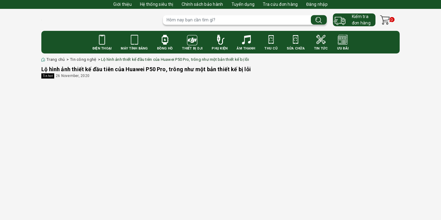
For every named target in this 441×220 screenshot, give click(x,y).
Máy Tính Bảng (134, 48)
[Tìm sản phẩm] (245, 20)
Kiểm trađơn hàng (361, 19)
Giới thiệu (122, 4)
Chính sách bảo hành (202, 4)
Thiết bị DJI (192, 48)
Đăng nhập (317, 4)
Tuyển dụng (243, 4)
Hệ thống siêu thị (156, 4)
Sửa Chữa (296, 48)
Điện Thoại (102, 48)
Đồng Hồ (165, 48)
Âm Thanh (246, 48)
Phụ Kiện (220, 48)
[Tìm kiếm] (319, 20)
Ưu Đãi (343, 48)
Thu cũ (270, 48)
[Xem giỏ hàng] (385, 20)
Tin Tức (321, 48)
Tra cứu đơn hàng (280, 4)
